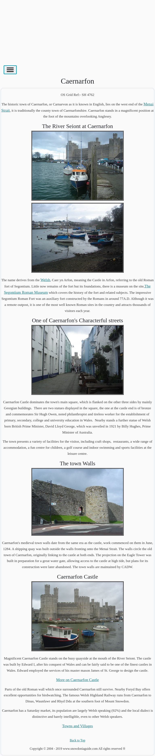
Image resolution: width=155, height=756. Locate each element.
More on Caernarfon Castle (77, 680)
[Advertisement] (77, 30)
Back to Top (77, 740)
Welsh (45, 280)
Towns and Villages (77, 726)
